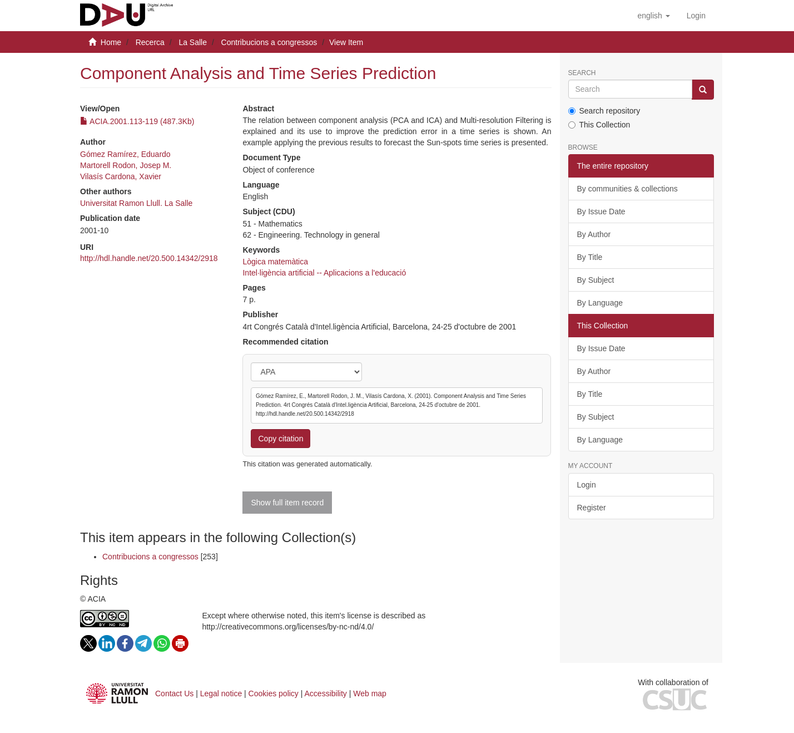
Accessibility (326, 693)
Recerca (150, 42)
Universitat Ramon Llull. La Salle (136, 203)
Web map (369, 693)
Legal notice (221, 693)
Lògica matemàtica (275, 261)
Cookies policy (274, 693)
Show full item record (287, 502)
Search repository (604, 110)
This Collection (599, 124)
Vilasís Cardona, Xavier (120, 176)
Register (591, 507)
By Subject (595, 280)
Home (111, 42)
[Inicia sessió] (696, 15)
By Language (600, 302)
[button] (653, 15)
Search (582, 73)
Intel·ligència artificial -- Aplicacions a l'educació (324, 272)
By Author (594, 234)
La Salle (192, 42)
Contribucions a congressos (269, 42)
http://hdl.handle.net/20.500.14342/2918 (149, 258)
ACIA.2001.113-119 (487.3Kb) (137, 121)
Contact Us (174, 693)
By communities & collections (627, 188)
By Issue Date (601, 211)
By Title (590, 257)
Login (586, 484)
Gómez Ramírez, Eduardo (125, 154)
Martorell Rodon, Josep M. (125, 165)
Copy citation (280, 438)
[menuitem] (696, 15)
